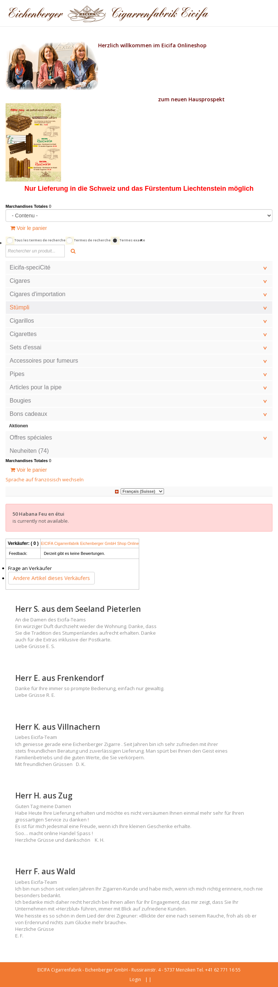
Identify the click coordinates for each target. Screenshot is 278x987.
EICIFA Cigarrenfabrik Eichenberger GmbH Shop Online (90, 543)
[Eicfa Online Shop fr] (108, 13)
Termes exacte (132, 240)
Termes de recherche (92, 240)
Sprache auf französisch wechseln (45, 479)
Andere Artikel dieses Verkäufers (51, 577)
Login (135, 979)
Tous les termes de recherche (40, 240)
